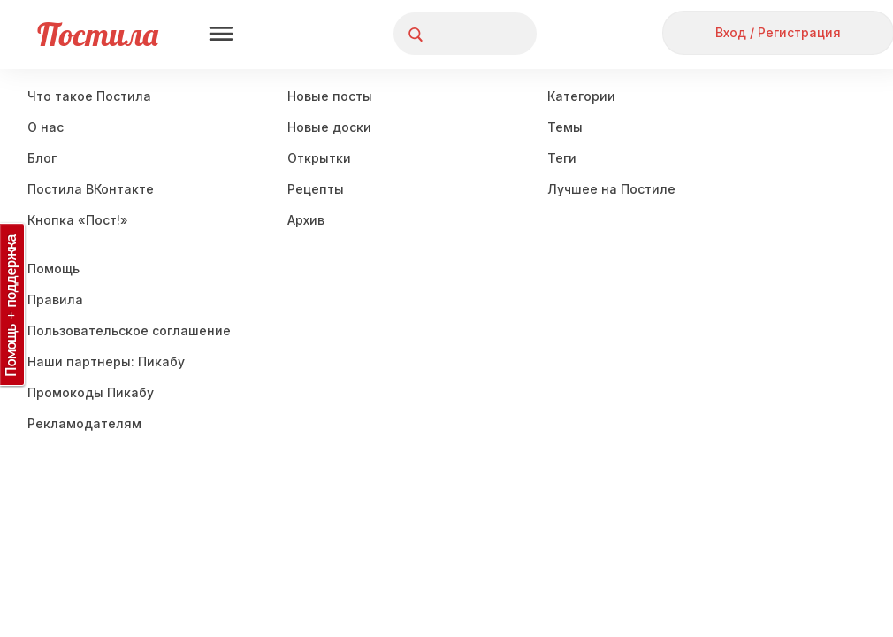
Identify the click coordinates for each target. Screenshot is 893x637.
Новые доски (329, 126)
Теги (561, 157)
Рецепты (315, 188)
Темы (565, 126)
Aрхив (305, 219)
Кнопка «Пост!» (77, 219)
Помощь (53, 268)
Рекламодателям (84, 423)
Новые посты (329, 96)
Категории (581, 96)
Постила (97, 34)
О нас (45, 126)
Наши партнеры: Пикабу (106, 361)
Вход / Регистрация (778, 32)
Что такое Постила (89, 96)
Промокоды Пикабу (90, 392)
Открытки (319, 157)
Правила (55, 299)
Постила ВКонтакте (90, 188)
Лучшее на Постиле (611, 188)
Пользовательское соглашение (129, 330)
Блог (42, 157)
